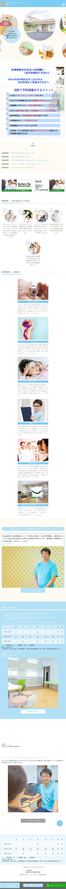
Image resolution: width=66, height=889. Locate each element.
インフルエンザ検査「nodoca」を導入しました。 (26, 164)
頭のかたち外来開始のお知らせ (21, 156)
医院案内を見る (33, 711)
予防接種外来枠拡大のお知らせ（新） (23, 153)
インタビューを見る (33, 821)
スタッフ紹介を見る (33, 591)
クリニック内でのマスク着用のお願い (23, 167)
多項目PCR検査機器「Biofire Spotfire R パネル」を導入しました (31, 160)
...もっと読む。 (8, 543)
